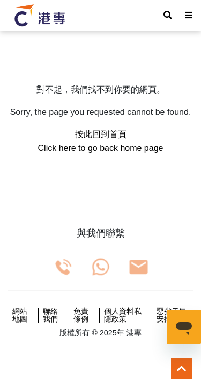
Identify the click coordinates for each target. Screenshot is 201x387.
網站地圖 (19, 315)
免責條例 (80, 315)
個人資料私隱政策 (123, 315)
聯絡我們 (50, 315)
